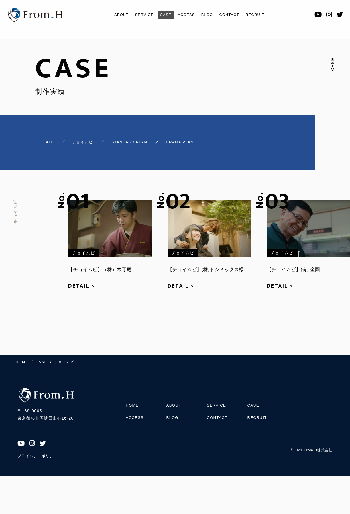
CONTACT (234, 14)
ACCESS (186, 14)
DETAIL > (81, 283)
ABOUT (113, 14)
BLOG (209, 14)
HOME (132, 399)
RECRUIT (263, 14)
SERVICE (139, 14)
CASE (162, 14)
